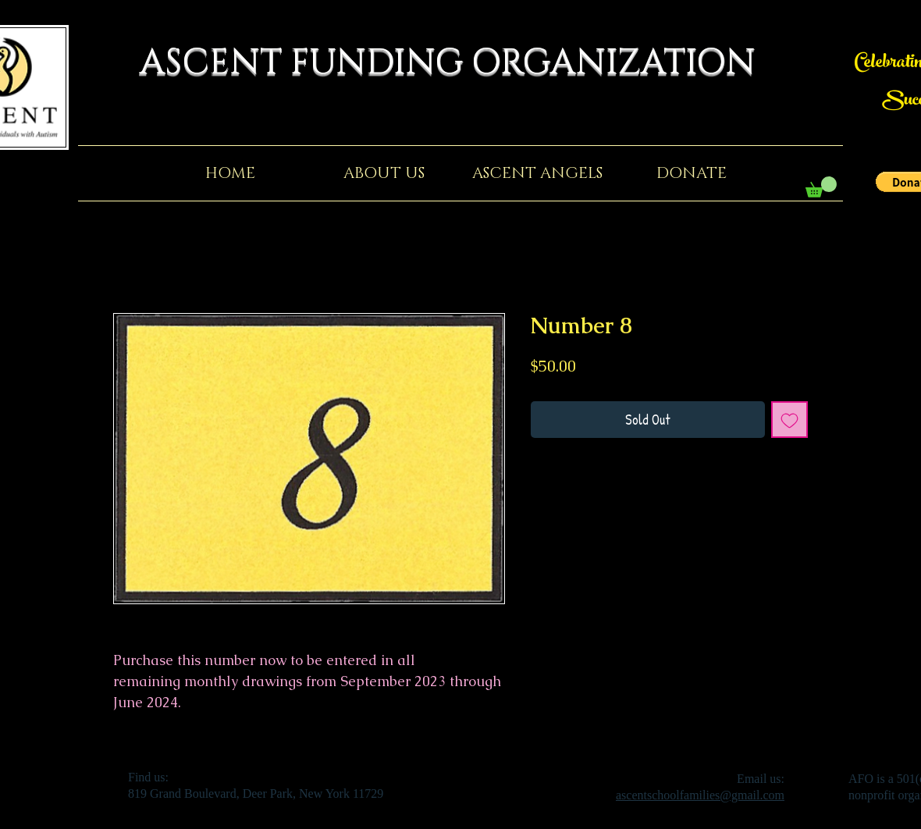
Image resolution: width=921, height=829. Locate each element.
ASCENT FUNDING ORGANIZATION (460, 63)
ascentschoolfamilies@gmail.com (700, 795)
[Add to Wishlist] (789, 419)
